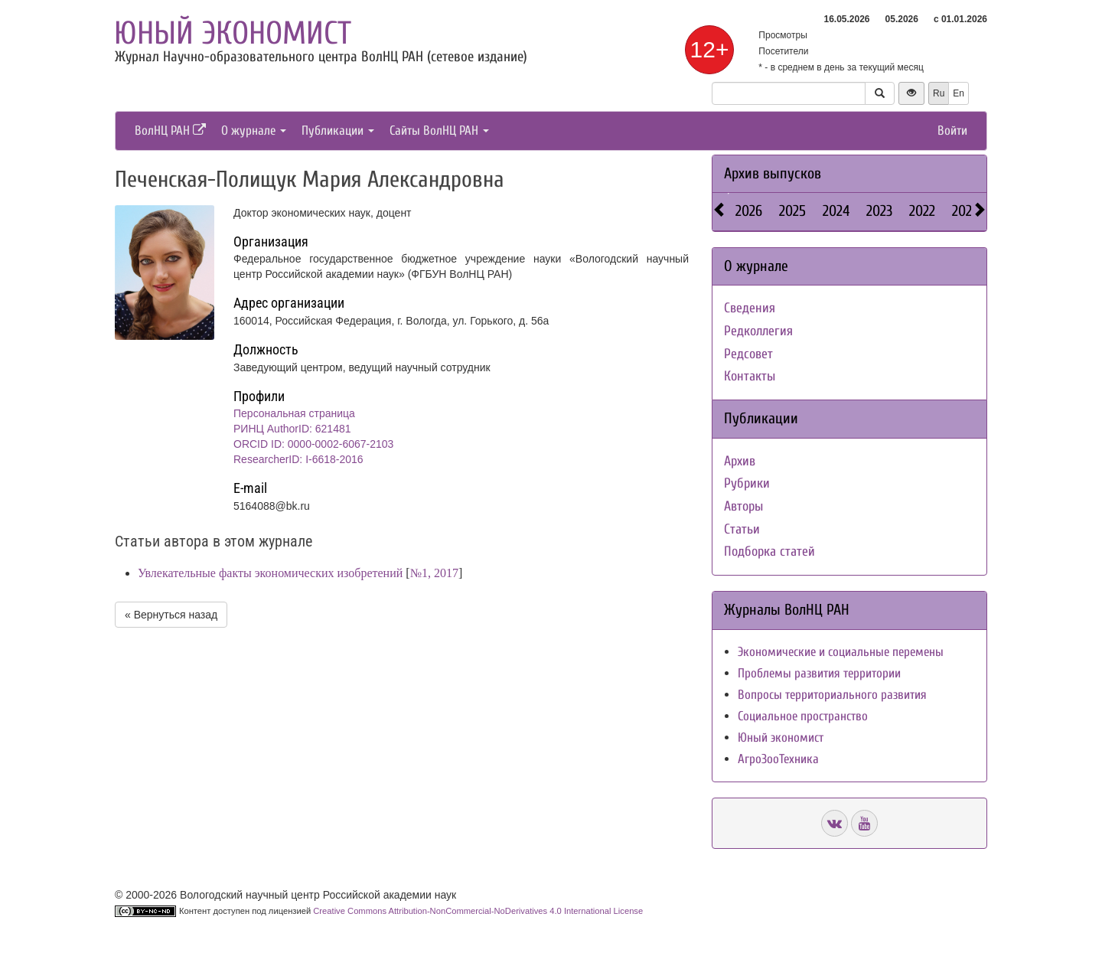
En (958, 93)
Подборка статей (769, 551)
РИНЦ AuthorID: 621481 (292, 429)
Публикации (338, 130)
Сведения (749, 308)
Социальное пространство (803, 716)
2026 (748, 211)
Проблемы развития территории (819, 673)
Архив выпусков (772, 173)
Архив (739, 461)
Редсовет (748, 354)
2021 (964, 211)
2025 (792, 211)
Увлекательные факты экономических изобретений (270, 572)
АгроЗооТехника (778, 759)
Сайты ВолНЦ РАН (439, 130)
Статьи (742, 529)
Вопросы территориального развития (832, 694)
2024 (836, 211)
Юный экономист (232, 33)
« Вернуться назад (171, 615)
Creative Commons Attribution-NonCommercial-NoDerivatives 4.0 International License (478, 910)
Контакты (749, 376)
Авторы (743, 506)
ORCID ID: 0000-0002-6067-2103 (313, 444)
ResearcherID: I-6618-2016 (298, 459)
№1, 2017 (434, 572)
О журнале (253, 130)
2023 (879, 211)
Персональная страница (294, 413)
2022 (922, 211)
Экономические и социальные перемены (841, 652)
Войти (952, 130)
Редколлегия (758, 331)
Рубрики (747, 483)
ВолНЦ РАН (170, 130)
